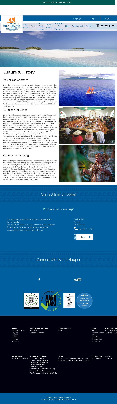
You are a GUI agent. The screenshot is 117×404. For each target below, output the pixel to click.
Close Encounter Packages (39, 360)
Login (60, 331)
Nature (93, 335)
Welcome (15, 341)
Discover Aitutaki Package (39, 363)
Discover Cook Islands (37, 365)
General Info (95, 341)
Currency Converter (37, 333)
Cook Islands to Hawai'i (20, 358)
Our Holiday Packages (37, 358)
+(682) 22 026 (87, 229)
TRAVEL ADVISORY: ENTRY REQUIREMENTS (56, 2)
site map (49, 397)
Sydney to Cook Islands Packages (41, 371)
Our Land (94, 331)
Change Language (18, 331)
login (69, 397)
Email (83, 237)
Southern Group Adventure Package (42, 369)
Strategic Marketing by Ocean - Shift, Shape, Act (59, 399)
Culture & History (97, 333)
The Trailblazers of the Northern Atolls (43, 373)
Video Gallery (34, 331)
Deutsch (15, 339)
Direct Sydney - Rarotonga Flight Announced (73, 360)
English (15, 333)
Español (15, 335)
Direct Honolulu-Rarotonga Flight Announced (74, 358)
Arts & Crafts (95, 337)
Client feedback (96, 358)
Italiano (15, 337)
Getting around (96, 339)
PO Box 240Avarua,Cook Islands (79, 222)
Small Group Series (37, 367)
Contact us (108, 358)
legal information (60, 397)
